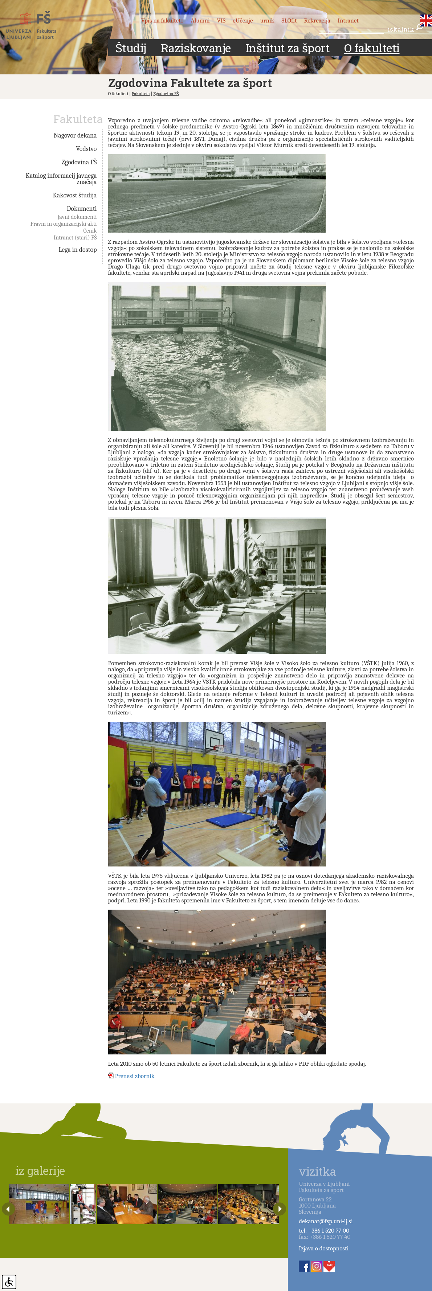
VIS (221, 20)
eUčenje (243, 20)
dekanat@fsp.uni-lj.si (325, 1221)
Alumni (200, 20)
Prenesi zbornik (135, 1076)
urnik (267, 20)
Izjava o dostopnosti (324, 1248)
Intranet (348, 20)
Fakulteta (141, 93)
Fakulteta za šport (37, 26)
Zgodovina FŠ (166, 93)
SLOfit (289, 20)
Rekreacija (317, 20)
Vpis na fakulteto (162, 20)
